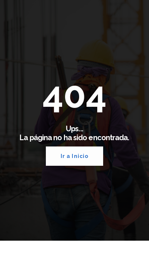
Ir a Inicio (74, 156)
